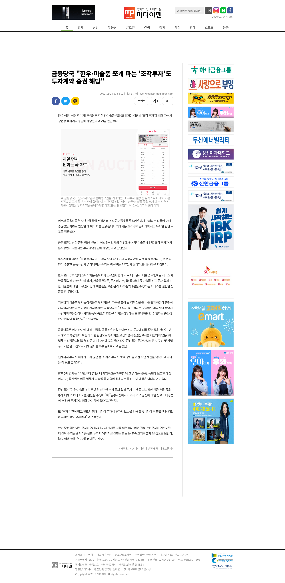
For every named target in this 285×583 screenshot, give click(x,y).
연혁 (90, 554)
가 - (168, 101)
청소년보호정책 (123, 554)
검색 (208, 10)
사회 (177, 27)
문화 (226, 27)
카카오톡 (75, 101)
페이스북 (56, 101)
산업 (96, 27)
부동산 (112, 27)
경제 (80, 27)
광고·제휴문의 (104, 554)
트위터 (65, 101)
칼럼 (147, 27)
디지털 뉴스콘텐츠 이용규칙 (174, 554)
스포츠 (209, 27)
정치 (162, 27)
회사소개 (80, 554)
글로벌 (130, 27)
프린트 (142, 101)
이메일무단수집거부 (145, 554)
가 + (155, 100)
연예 (192, 27)
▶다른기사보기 (96, 438)
